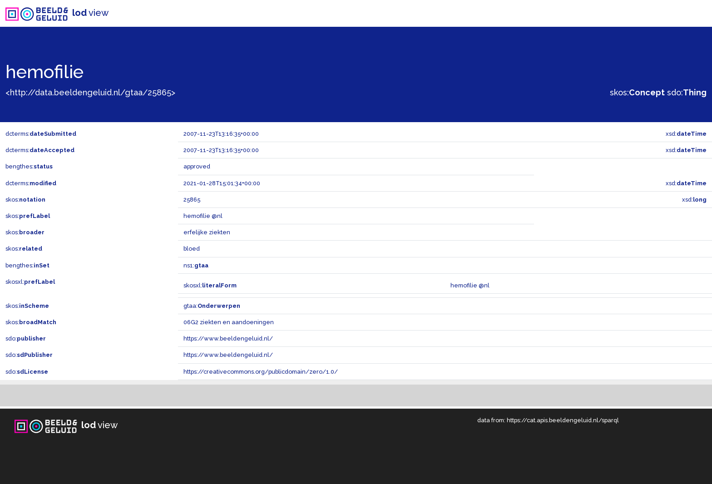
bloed (191, 248)
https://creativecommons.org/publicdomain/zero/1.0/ (260, 371)
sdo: (687, 92)
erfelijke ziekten (206, 232)
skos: (637, 92)
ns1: (195, 265)
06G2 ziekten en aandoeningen (228, 322)
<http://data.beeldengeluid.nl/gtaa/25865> (90, 92)
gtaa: (211, 305)
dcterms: (40, 133)
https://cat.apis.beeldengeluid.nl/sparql (563, 420)
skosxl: (30, 281)
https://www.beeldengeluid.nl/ (228, 338)
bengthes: (29, 166)
